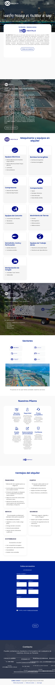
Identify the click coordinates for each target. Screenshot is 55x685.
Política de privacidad (18, 683)
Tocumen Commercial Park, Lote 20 (25, 662)
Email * (18, 581)
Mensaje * (19, 597)
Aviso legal (39, 683)
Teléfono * (30, 581)
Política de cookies (30, 683)
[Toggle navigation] (47, 3)
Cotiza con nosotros (27, 49)
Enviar (35, 626)
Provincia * (30, 588)
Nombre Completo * (21, 573)
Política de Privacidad (33, 610)
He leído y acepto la (28, 610)
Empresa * (19, 588)
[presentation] (27, 617)
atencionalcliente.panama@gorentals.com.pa (26, 671)
